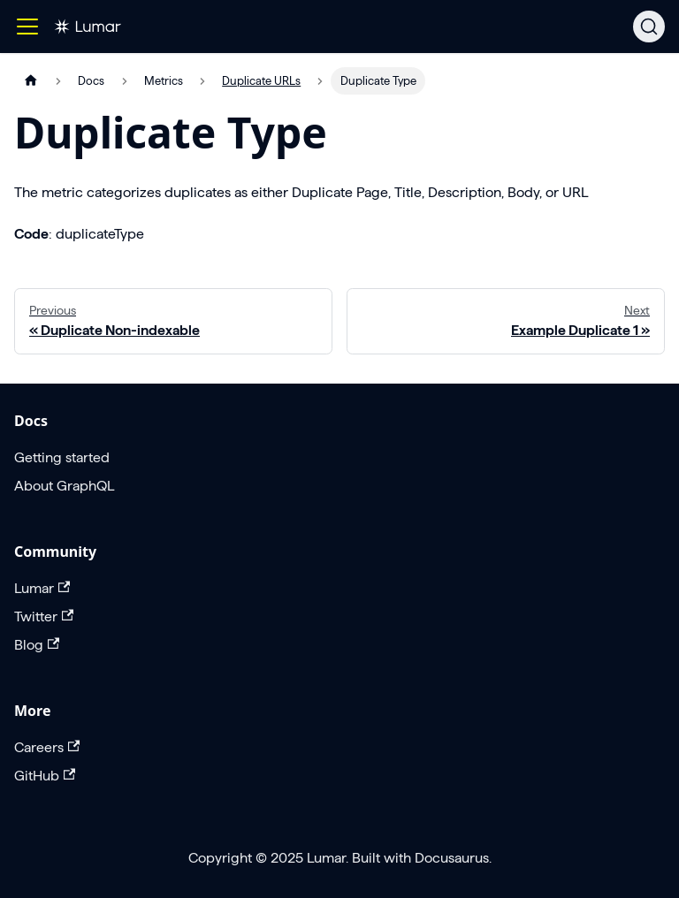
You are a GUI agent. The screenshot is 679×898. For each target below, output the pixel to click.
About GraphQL (64, 485)
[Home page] (31, 81)
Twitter (43, 616)
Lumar (42, 588)
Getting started (62, 457)
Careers (47, 747)
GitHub (44, 775)
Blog (36, 644)
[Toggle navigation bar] (27, 26)
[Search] (649, 26)
